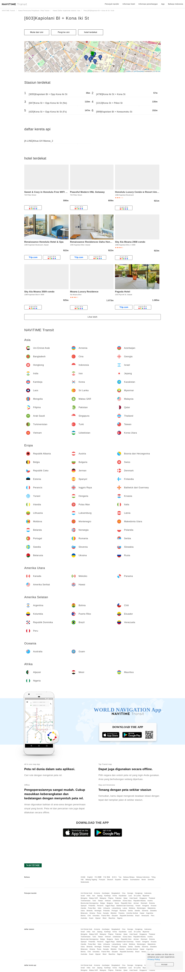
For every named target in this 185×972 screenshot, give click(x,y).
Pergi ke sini (64, 32)
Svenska (151, 879)
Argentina (149, 913)
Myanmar (146, 896)
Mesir (105, 918)
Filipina (110, 898)
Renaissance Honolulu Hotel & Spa (43, 242)
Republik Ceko (126, 903)
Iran (93, 896)
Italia (99, 908)
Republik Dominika (126, 916)
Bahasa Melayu (129, 877)
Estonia (152, 903)
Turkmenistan (85, 901)
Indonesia (147, 893)
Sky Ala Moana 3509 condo (39, 291)
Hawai (142, 913)
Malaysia (103, 898)
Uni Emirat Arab (86, 893)
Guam (91, 918)
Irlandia (83, 908)
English (90, 877)
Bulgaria (110, 903)
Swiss (117, 903)
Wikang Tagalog (91, 879)
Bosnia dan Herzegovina (89, 903)
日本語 (83, 877)
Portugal (115, 911)
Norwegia (97, 911)
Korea (115, 896)
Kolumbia (96, 916)
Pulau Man (92, 908)
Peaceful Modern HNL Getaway (87, 192)
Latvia (125, 908)
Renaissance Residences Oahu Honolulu (93, 242)
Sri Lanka (137, 896)
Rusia (99, 913)
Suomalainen (135, 879)
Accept (164, 964)
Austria (150, 901)
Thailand (152, 898)
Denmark (144, 903)
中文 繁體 (98, 877)
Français (102, 879)
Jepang (99, 896)
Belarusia (84, 913)
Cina (123, 893)
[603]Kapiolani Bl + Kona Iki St (56, 18)
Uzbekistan (117, 901)
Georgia (130, 893)
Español (118, 879)
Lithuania (106, 908)
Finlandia (92, 906)
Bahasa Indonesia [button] (175, 4)
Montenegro (141, 908)
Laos (130, 896)
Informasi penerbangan (148, 4)
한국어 (114, 877)
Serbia (130, 911)
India (88, 896)
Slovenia (145, 911)
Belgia (102, 903)
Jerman (136, 903)
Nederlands (85, 882)
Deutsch (110, 879)
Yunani (137, 906)
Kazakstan (122, 896)
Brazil (137, 916)
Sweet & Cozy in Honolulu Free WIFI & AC (47, 192)
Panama (121, 913)
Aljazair (98, 918)
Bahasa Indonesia (143, 877)
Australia (84, 918)
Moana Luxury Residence (84, 291)
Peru (152, 916)
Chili (89, 916)
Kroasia (153, 906)
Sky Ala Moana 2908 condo (130, 242)
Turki (94, 901)
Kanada (106, 913)
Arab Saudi (133, 898)
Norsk (144, 879)
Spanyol (84, 906)
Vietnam (108, 901)
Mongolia (84, 898)
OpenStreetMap (138, 71)
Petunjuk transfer (112, 4)
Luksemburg (116, 908)
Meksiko (114, 913)
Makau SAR (93, 898)
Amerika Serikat (132, 913)
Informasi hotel (129, 4)
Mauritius (112, 918)
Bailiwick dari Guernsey (125, 906)
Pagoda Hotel (122, 291)
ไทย (120, 877)
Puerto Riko (105, 916)
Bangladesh (116, 893)
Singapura (143, 898)
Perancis (100, 906)
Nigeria (119, 918)
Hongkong (138, 893)
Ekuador (115, 916)
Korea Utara (127, 901)
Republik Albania (139, 901)
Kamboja (107, 896)
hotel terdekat (90, 32)
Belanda (90, 911)
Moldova (132, 908)
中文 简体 (106, 877)
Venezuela (145, 916)
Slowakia (153, 911)
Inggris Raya (110, 906)
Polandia (106, 911)
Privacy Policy (154, 959)
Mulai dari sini (36, 32)
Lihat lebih (92, 317)
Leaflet (128, 71)
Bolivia (83, 916)
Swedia (137, 911)
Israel (83, 896)
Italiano (125, 879)
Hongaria (145, 906)
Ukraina (92, 913)
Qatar (125, 898)
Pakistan (118, 898)
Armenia (97, 893)
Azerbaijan (106, 893)
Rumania (123, 911)
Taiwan (100, 901)
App (162, 4)
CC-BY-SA (156, 71)
